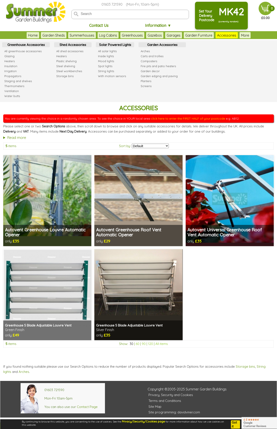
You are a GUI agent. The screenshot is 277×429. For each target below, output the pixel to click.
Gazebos (141, 35)
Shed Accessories (73, 45)
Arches (24, 372)
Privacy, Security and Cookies (170, 395)
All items (161, 344)
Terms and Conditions (164, 401)
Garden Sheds (40, 35)
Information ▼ (158, 25)
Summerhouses (68, 35)
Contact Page (87, 407)
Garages (160, 35)
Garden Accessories (162, 45)
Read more (16, 137)
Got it (234, 424)
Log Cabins (95, 35)
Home (19, 35)
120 (150, 344)
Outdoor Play (238, 35)
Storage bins (245, 366)
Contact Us (98, 25)
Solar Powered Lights (115, 45)
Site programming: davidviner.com (174, 412)
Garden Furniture (185, 35)
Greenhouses (119, 35)
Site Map (154, 407)
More (258, 35)
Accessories (213, 35)
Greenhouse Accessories (26, 45)
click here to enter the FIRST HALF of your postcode (188, 118)
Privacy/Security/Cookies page (143, 421)
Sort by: (125, 146)
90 (144, 344)
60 (137, 344)
